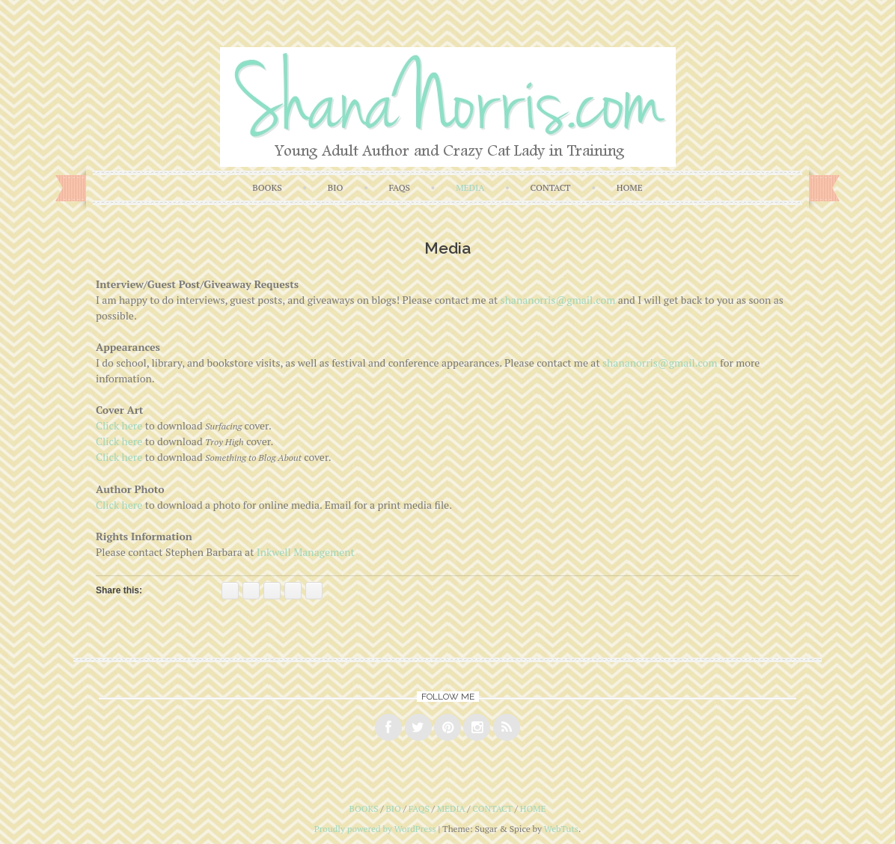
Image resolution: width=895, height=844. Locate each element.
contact (551, 187)
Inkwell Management (306, 552)
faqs (398, 187)
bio (335, 187)
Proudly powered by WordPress (375, 828)
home (630, 187)
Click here (119, 425)
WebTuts (561, 828)
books (266, 187)
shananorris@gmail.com (558, 300)
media (470, 187)
